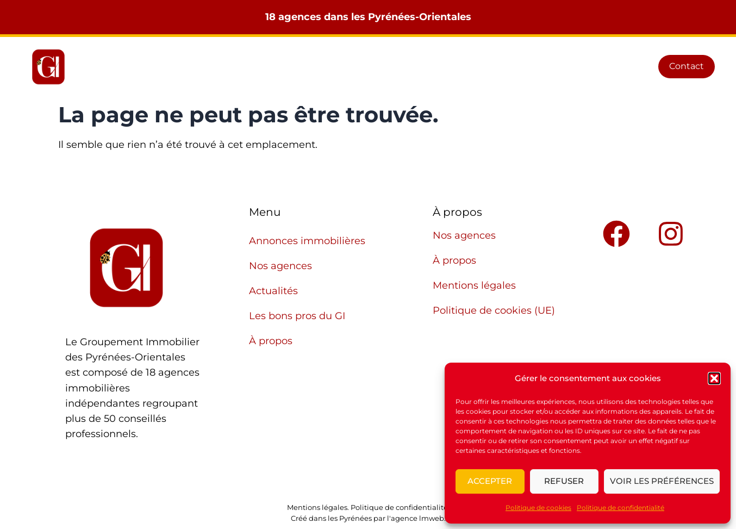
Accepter (489, 481)
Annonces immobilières (258, 66)
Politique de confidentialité (620, 507)
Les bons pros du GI (517, 66)
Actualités (431, 66)
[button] (714, 378)
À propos (601, 66)
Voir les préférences (662, 481)
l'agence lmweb (415, 518)
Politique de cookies (538, 507)
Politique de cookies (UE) (494, 310)
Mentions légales (474, 285)
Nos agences (360, 66)
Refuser (564, 481)
